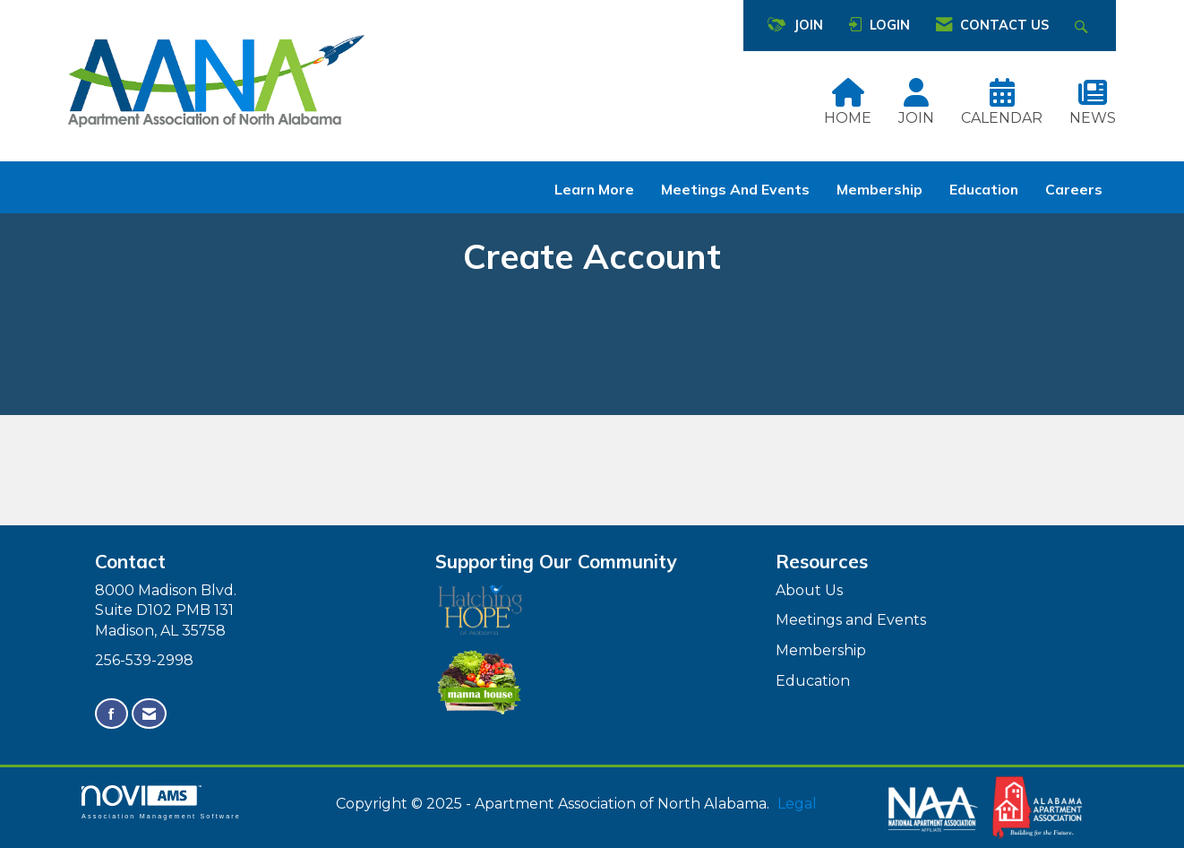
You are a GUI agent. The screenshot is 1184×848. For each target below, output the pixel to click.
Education (983, 189)
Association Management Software (161, 801)
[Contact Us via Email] (149, 714)
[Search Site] (1083, 25)
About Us (809, 590)
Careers (1073, 189)
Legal (797, 803)
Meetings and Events (735, 189)
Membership (879, 189)
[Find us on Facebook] (111, 714)
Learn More (594, 189)
